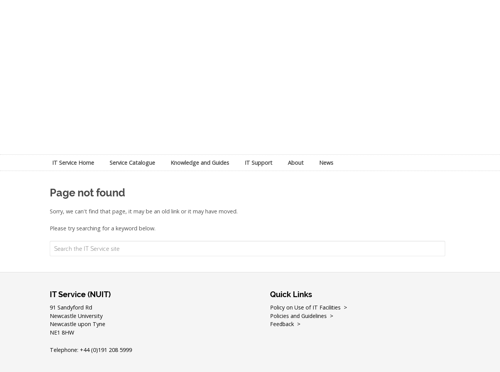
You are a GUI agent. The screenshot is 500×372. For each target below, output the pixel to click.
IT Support (258, 162)
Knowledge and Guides (200, 162)
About (296, 162)
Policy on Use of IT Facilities (305, 307)
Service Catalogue (132, 162)
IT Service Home (73, 162)
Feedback (282, 324)
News (326, 162)
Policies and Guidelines (299, 316)
